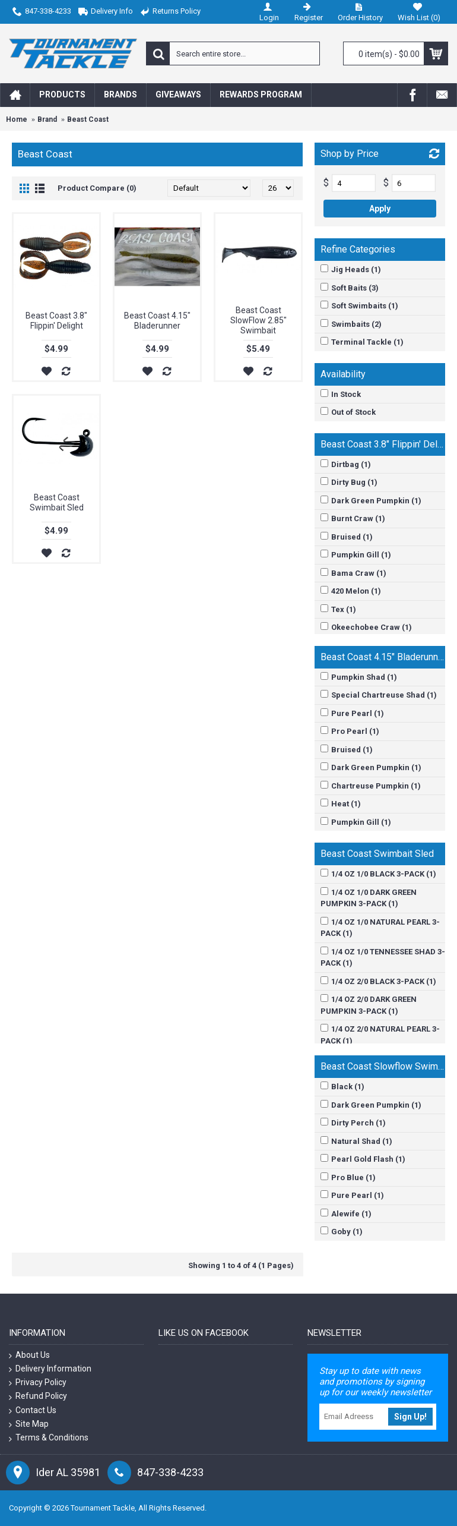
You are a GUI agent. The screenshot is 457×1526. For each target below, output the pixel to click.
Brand (47, 119)
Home (16, 119)
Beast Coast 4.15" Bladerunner (157, 320)
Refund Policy (38, 1396)
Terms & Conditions (48, 1438)
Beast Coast (88, 119)
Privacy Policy (37, 1382)
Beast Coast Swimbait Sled (57, 502)
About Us (29, 1355)
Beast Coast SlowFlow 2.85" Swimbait (258, 320)
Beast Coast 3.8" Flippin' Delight (56, 320)
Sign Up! (410, 1416)
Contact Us (32, 1410)
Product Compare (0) (97, 188)
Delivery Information (50, 1369)
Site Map (29, 1424)
